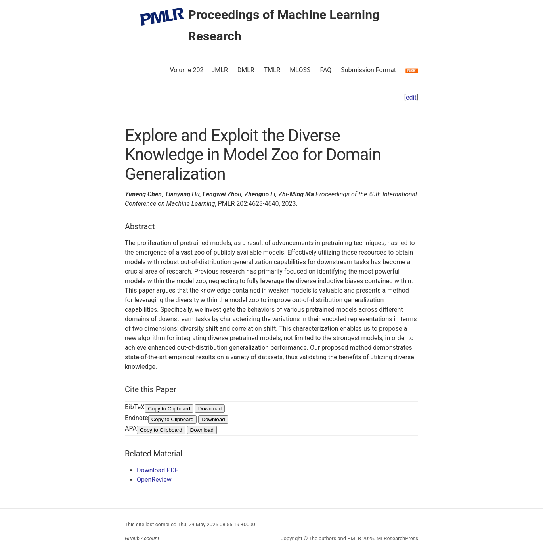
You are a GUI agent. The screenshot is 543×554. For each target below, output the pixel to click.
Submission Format (368, 70)
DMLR (245, 70)
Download (210, 409)
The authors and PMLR (335, 538)
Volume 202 (186, 70)
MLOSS (300, 70)
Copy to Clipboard (169, 409)
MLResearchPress (396, 538)
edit (411, 97)
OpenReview (154, 479)
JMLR (220, 70)
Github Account (142, 538)
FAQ (325, 70)
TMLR (272, 70)
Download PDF (157, 470)
